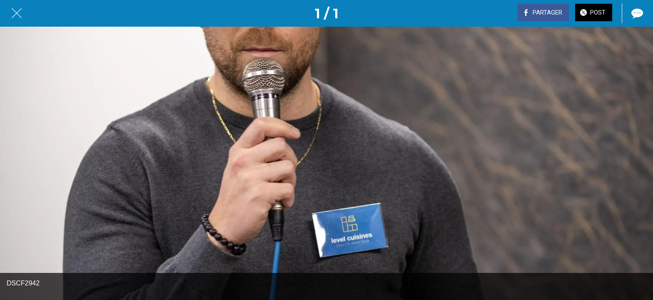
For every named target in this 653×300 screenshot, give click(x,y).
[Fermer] (17, 13)
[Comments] (636, 13)
